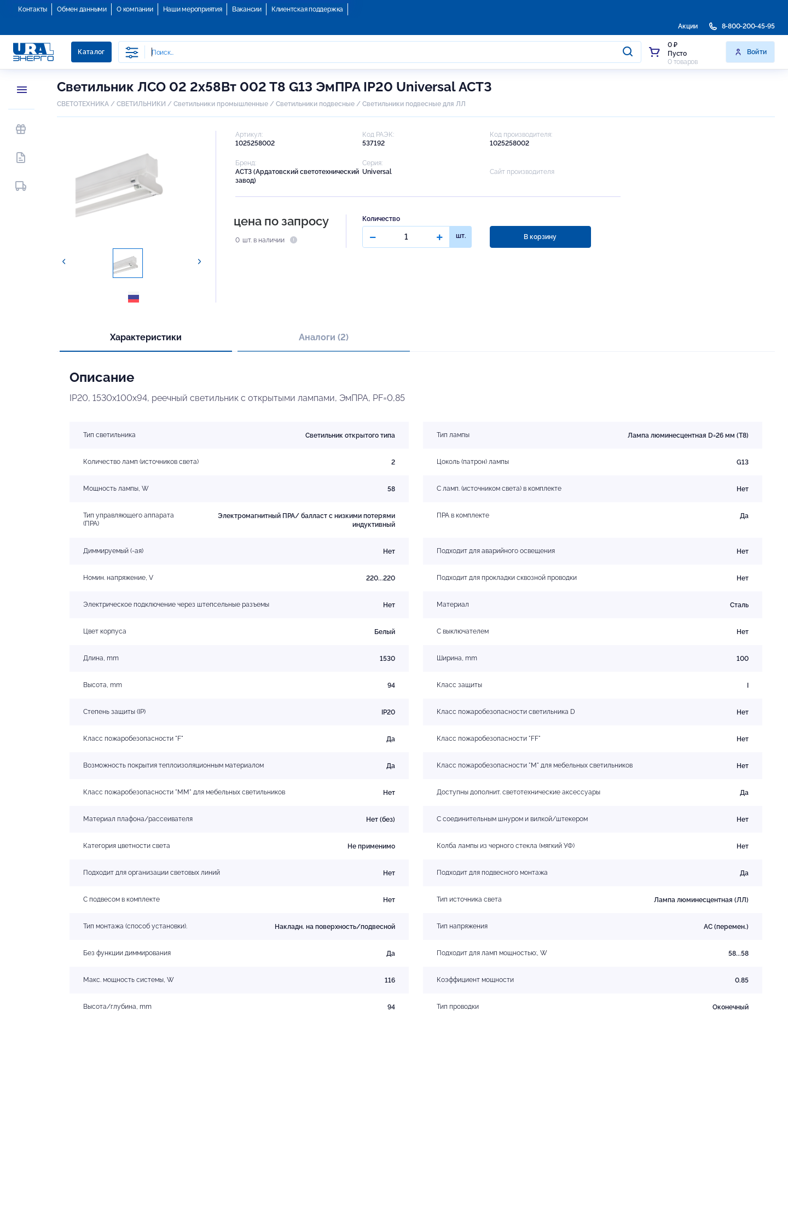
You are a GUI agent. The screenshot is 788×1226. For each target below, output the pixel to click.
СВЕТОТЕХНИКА (83, 104)
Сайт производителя (522, 172)
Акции (688, 26)
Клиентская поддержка (307, 9)
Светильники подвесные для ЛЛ (414, 104)
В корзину (540, 237)
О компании (135, 9)
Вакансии (247, 9)
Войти (750, 52)
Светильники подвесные (315, 104)
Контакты (32, 9)
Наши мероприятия (192, 9)
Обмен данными (82, 9)
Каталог (91, 52)
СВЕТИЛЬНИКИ (141, 104)
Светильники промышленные (220, 104)
